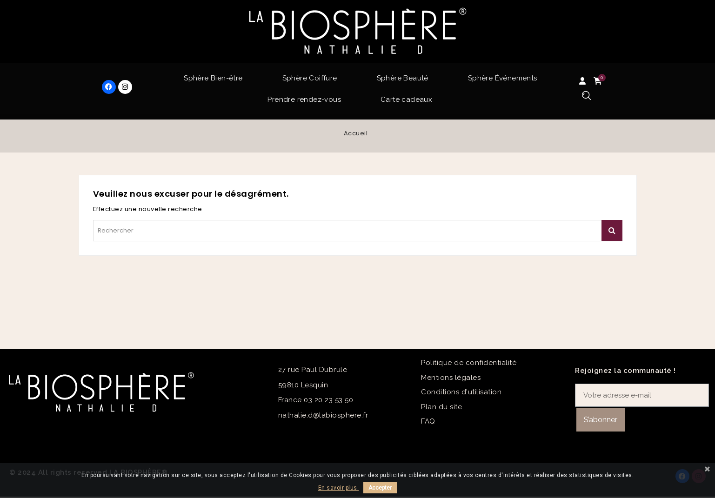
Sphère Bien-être (213, 78)
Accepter (380, 488)
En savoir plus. (338, 488)
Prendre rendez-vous (304, 99)
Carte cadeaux (406, 99)
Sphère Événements (502, 78)
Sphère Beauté (402, 78)
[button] (586, 96)
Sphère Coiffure (309, 78)
